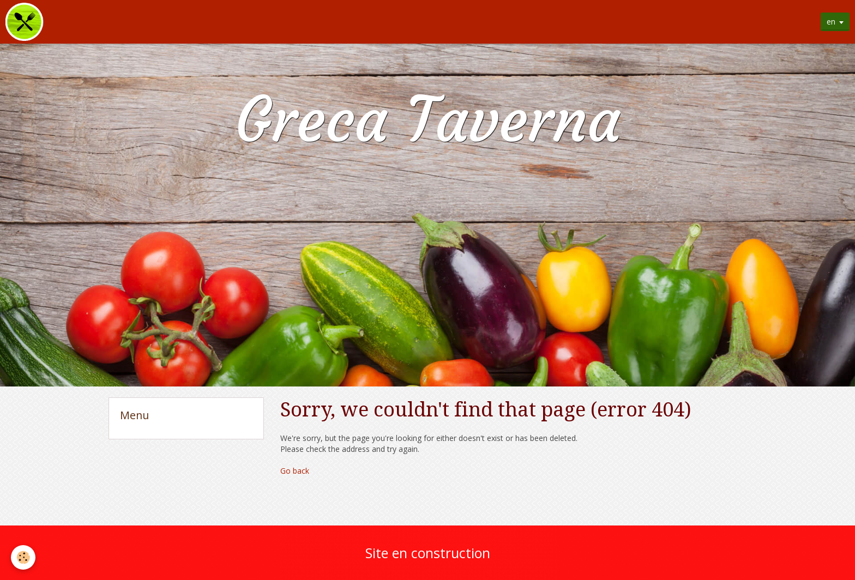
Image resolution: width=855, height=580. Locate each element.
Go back (294, 471)
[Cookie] (23, 557)
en (831, 21)
